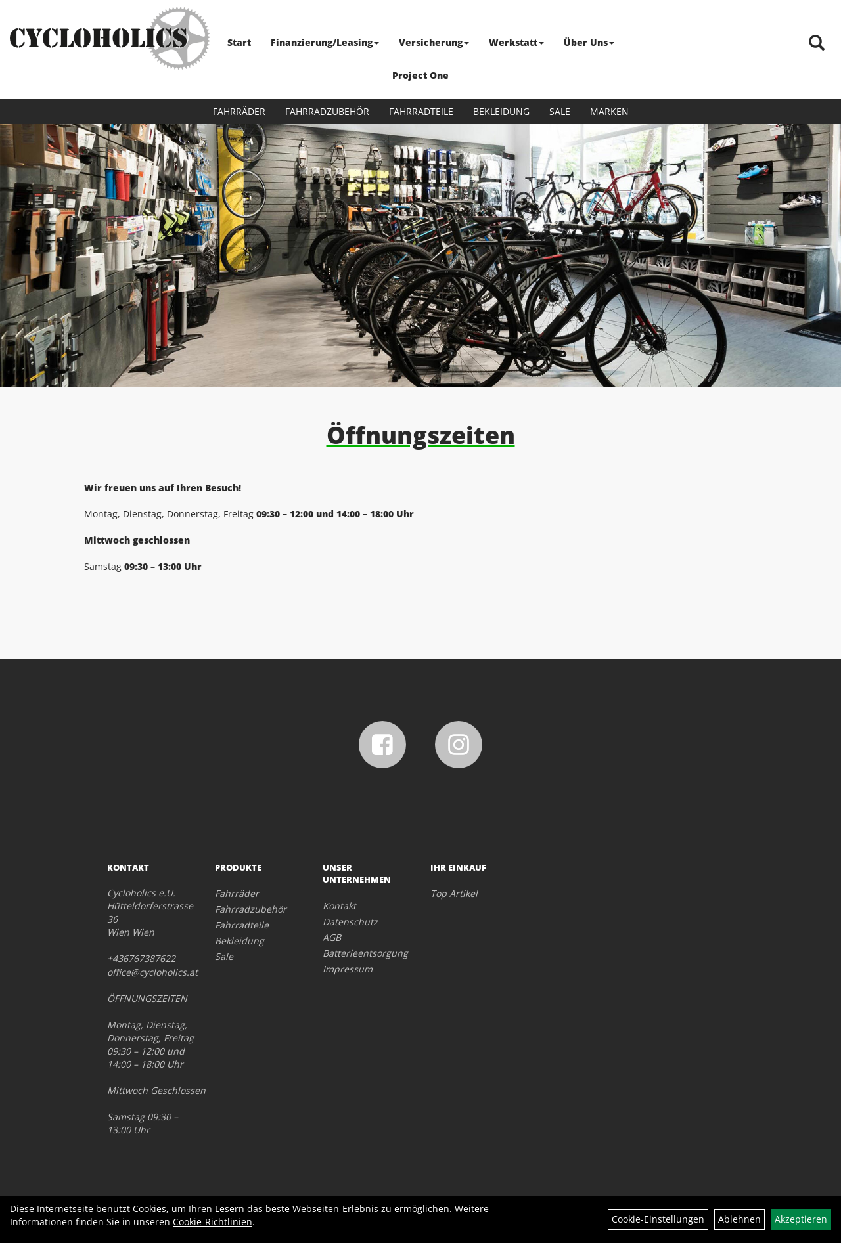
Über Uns (589, 42)
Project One (420, 75)
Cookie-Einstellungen (658, 1219)
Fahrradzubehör (327, 111)
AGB (332, 937)
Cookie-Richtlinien (212, 1221)
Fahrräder (239, 111)
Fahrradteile (421, 111)
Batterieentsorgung (362, 953)
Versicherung (434, 42)
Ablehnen (739, 1219)
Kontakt (339, 906)
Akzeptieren (801, 1219)
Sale (559, 111)
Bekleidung (501, 111)
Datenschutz (350, 921)
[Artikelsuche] (817, 44)
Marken (609, 111)
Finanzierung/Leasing (325, 42)
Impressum (348, 969)
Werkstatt (516, 42)
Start (239, 42)
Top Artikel (454, 893)
